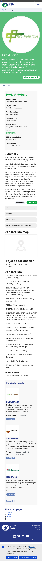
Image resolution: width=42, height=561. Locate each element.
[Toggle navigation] (38, 5)
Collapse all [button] (32, 202)
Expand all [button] (20, 202)
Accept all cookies (12, 557)
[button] (3, 10)
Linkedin (14, 536)
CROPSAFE (12, 439)
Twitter (23, 536)
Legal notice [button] (35, 525)
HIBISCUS (11, 477)
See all (9, 501)
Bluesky (18, 536)
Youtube (27, 536)
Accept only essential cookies (28, 557)
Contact (38, 529)
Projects (7, 85)
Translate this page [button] (10, 10)
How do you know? (35, 1)
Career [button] (37, 527)
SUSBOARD (12, 402)
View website (30, 77)
